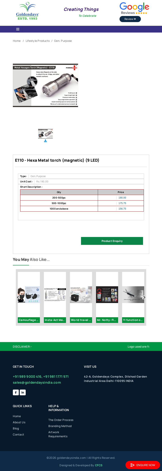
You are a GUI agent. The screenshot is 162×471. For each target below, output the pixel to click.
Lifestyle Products (38, 41)
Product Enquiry (112, 241)
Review (130, 19)
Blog (16, 428)
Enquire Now (142, 465)
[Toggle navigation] (18, 29)
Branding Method (60, 426)
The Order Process (60, 420)
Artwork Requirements (57, 434)
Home (17, 41)
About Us (19, 422)
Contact (18, 434)
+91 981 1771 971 (56, 376)
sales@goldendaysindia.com (37, 382)
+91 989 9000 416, (28, 376)
